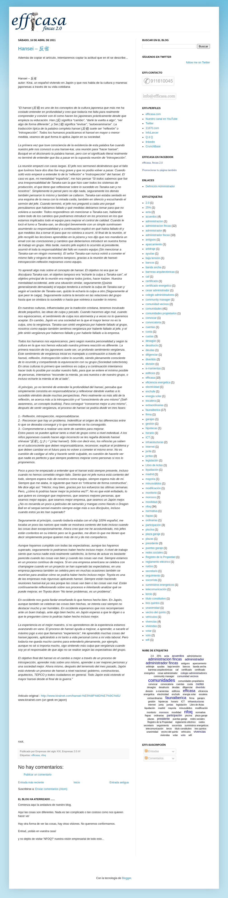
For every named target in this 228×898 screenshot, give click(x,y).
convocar (151, 317)
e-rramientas (153, 368)
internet (150, 446)
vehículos (151, 616)
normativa (152, 511)
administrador (154, 230)
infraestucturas (154, 442)
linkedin (150, 141)
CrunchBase (153, 146)
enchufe (150, 391)
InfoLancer (152, 132)
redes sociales (154, 552)
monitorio (151, 492)
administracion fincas (158, 225)
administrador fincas (158, 235)
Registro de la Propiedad (160, 557)
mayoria (150, 479)
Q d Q (149, 137)
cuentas (150, 327)
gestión (150, 423)
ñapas (149, 515)
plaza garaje (153, 534)
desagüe (151, 341)
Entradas (152, 751)
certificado (152, 281)
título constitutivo (156, 598)
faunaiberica (153, 410)
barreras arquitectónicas (160, 271)
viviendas (151, 626)
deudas (150, 350)
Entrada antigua (119, 782)
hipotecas (151, 428)
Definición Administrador (160, 186)
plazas (150, 538)
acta (148, 212)
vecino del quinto (156, 612)
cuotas (150, 336)
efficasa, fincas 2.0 (152, 162)
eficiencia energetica (158, 382)
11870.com (152, 128)
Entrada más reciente (31, 782)
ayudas (150, 253)
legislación (152, 460)
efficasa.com (153, 114)
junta (148, 451)
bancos (150, 262)
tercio (149, 594)
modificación (153, 488)
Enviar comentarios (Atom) (51, 789)
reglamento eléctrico (158, 561)
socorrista (151, 580)
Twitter (150, 123)
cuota (149, 331)
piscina (150, 529)
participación (153, 525)
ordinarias (152, 520)
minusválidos (153, 483)
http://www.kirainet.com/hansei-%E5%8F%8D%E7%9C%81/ (81, 695)
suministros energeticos (160, 584)
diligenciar (152, 354)
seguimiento (153, 575)
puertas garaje (154, 548)
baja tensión (153, 258)
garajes (150, 419)
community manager (158, 299)
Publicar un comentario (37, 774)
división (150, 364)
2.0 (147, 202)
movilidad (151, 502)
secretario (152, 571)
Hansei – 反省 (33, 48)
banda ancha (153, 267)
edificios (150, 373)
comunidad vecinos (157, 304)
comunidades (154, 308)
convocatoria (153, 322)
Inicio (77, 782)
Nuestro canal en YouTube (161, 118)
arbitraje (150, 248)
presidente (152, 543)
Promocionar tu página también (159, 170)
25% (148, 207)
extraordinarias (154, 405)
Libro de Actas (154, 465)
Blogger (126, 878)
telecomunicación (156, 589)
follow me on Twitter (198, 62)
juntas (149, 456)
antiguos (151, 239)
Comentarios (154, 758)
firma (149, 414)
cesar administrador (157, 290)
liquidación (152, 469)
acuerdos (151, 216)
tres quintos (153, 603)
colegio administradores (160, 294)
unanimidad (153, 607)
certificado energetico (158, 285)
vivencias (151, 621)
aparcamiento (154, 244)
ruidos (149, 566)
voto (148, 635)
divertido (151, 359)
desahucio (152, 345)
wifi (147, 639)
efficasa (35, 755)
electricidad (152, 387)
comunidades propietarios (161, 313)
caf (147, 276)
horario (150, 433)
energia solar (153, 396)
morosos (151, 497)
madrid (150, 474)
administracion (154, 221)
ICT (148, 437)
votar (149, 630)
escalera (151, 400)
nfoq (43, 755)
